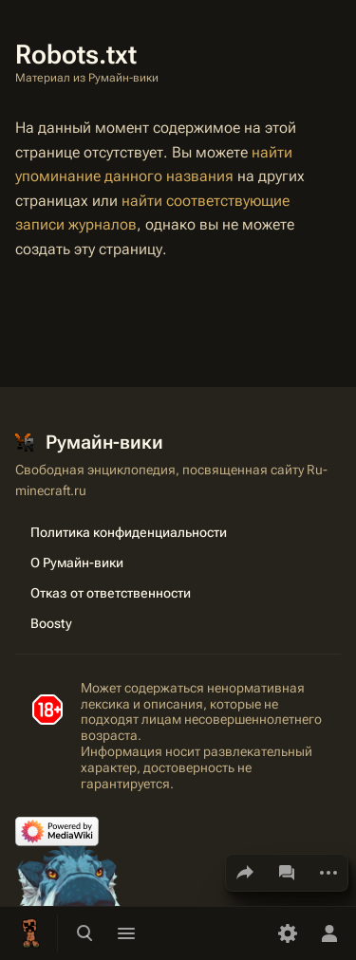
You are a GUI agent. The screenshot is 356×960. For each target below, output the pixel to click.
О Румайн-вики (76, 562)
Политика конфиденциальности (128, 532)
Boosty (51, 623)
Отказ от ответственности (110, 592)
